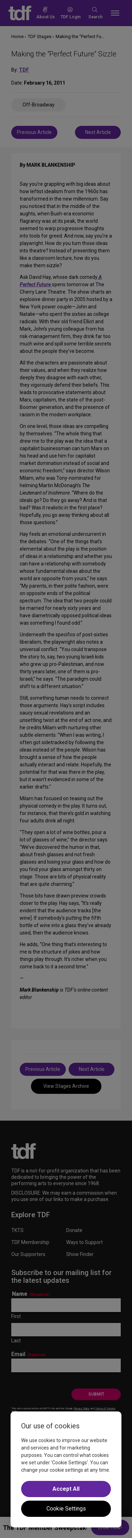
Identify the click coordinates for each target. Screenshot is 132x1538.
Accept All (66, 1488)
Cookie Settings (66, 1508)
